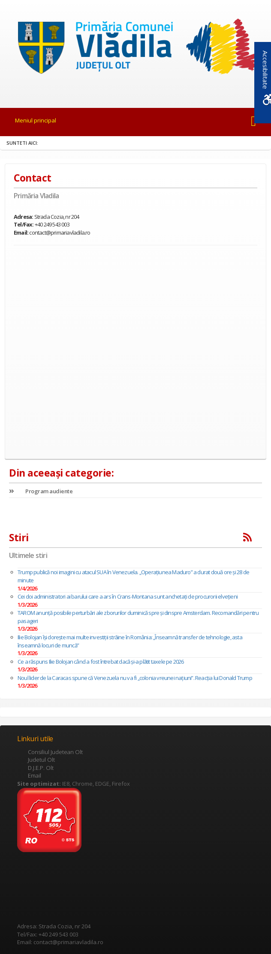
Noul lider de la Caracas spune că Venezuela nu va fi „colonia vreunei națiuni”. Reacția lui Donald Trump (135, 678)
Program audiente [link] (40, 491)
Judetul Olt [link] (41, 759)
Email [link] (34, 775)
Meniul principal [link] (35, 120)
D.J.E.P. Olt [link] (41, 768)
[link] (135, 49)
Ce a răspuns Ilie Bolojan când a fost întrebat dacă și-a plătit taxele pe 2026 (101, 661)
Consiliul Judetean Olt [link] (55, 752)
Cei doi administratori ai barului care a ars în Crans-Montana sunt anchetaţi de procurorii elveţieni (128, 596)
